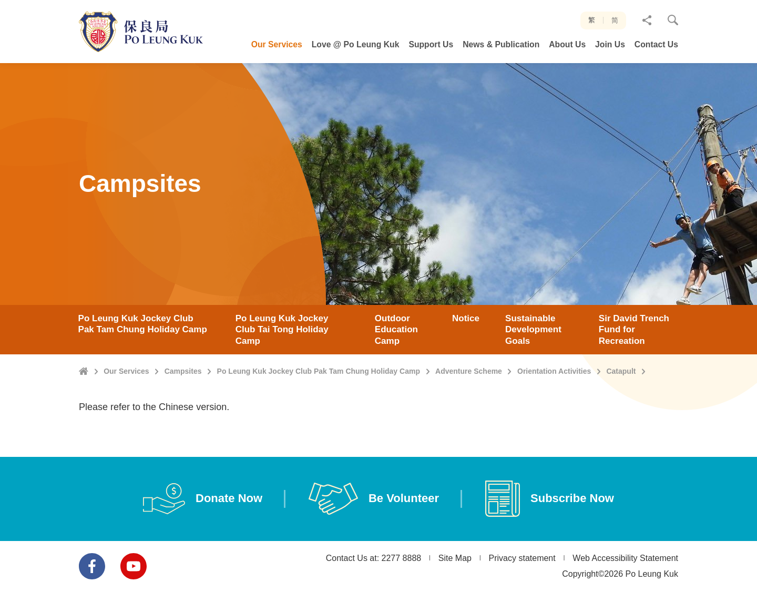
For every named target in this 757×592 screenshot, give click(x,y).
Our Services (126, 411)
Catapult (621, 411)
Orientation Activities (554, 411)
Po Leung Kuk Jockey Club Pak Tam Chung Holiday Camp (318, 411)
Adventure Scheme (468, 411)
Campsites (183, 411)
